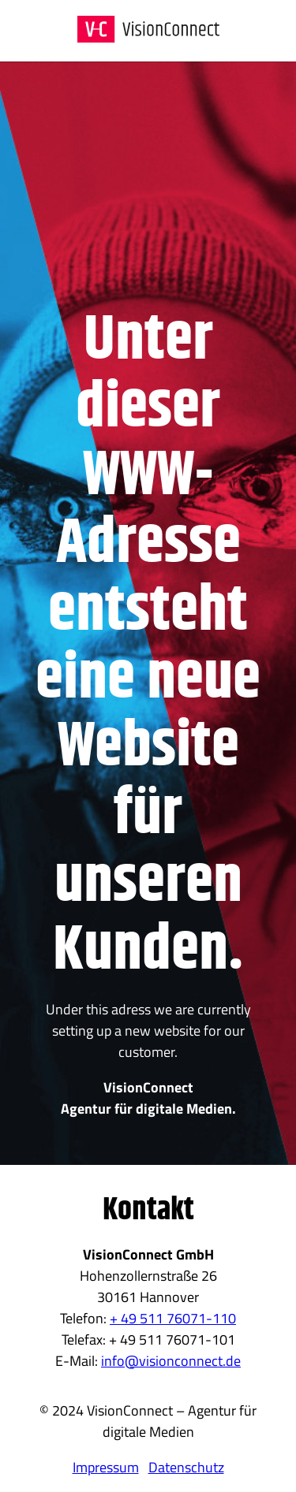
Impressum (106, 1467)
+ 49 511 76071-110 (173, 1318)
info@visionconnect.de (171, 1360)
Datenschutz (186, 1467)
